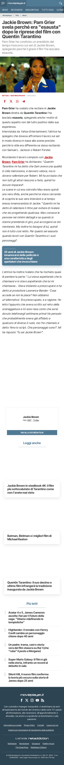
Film (17, 15)
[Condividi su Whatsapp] (17, 101)
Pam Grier (18, 161)
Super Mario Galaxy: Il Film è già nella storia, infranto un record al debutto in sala (28, 663)
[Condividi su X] (11, 101)
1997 (29, 420)
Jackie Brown (31, 417)
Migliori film (32, 10)
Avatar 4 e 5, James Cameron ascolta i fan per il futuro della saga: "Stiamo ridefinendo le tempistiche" (26, 617)
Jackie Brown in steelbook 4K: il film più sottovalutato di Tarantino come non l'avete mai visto (30, 489)
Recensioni (16, 10)
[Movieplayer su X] (26, 700)
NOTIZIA (5, 96)
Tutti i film (47, 10)
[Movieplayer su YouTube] (37, 700)
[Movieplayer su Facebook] (21, 700)
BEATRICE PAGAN (18, 96)
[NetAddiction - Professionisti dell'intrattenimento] (38, 738)
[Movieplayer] (32, 694)
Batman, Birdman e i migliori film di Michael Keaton (29, 537)
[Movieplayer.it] (16, 3)
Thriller (36, 420)
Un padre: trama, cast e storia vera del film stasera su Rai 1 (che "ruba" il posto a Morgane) (28, 648)
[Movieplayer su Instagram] (32, 700)
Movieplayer (7, 15)
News (5, 10)
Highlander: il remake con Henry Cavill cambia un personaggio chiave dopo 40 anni (28, 633)
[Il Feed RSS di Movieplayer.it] (42, 700)
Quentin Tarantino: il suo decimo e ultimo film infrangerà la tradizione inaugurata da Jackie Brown (29, 586)
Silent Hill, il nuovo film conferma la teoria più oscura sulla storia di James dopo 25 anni (28, 677)
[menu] (3, 3)
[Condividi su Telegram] (23, 101)
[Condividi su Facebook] (4, 101)
